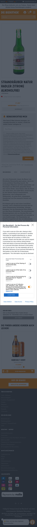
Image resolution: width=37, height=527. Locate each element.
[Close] (33, 225)
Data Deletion (8, 301)
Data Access (18, 301)
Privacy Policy (29, 301)
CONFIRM (11, 295)
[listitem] (18, 259)
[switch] (29, 264)
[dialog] (18, 263)
